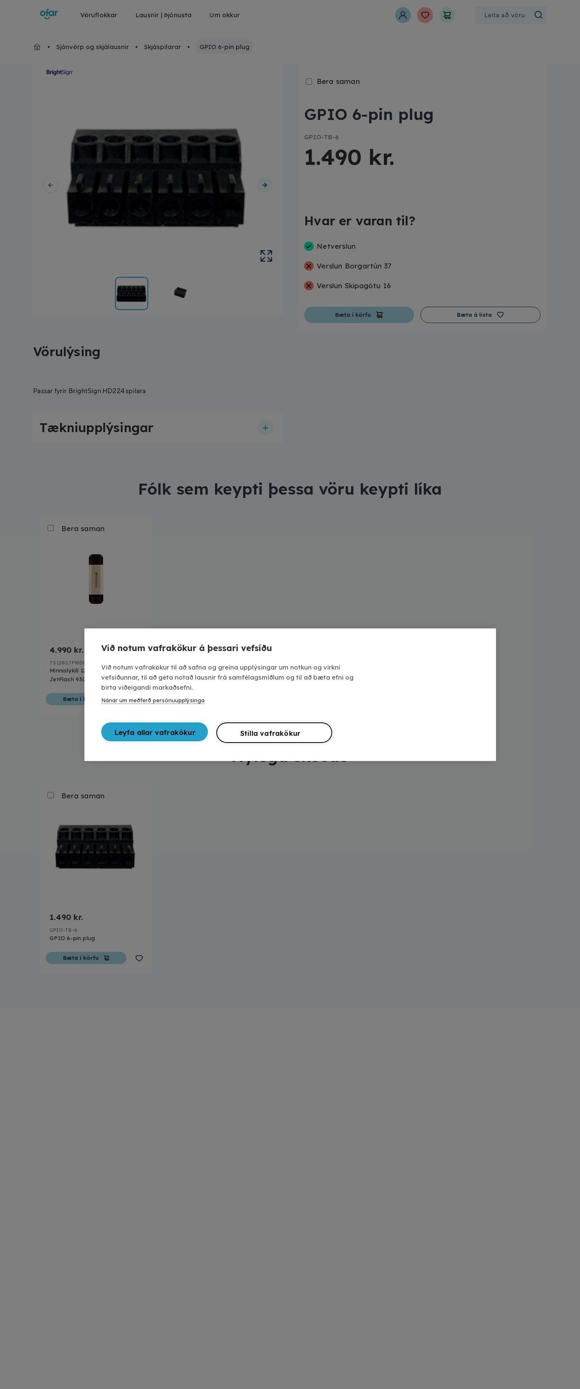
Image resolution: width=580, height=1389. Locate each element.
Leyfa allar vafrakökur (155, 731)
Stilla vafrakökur (270, 732)
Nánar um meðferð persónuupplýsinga (153, 699)
